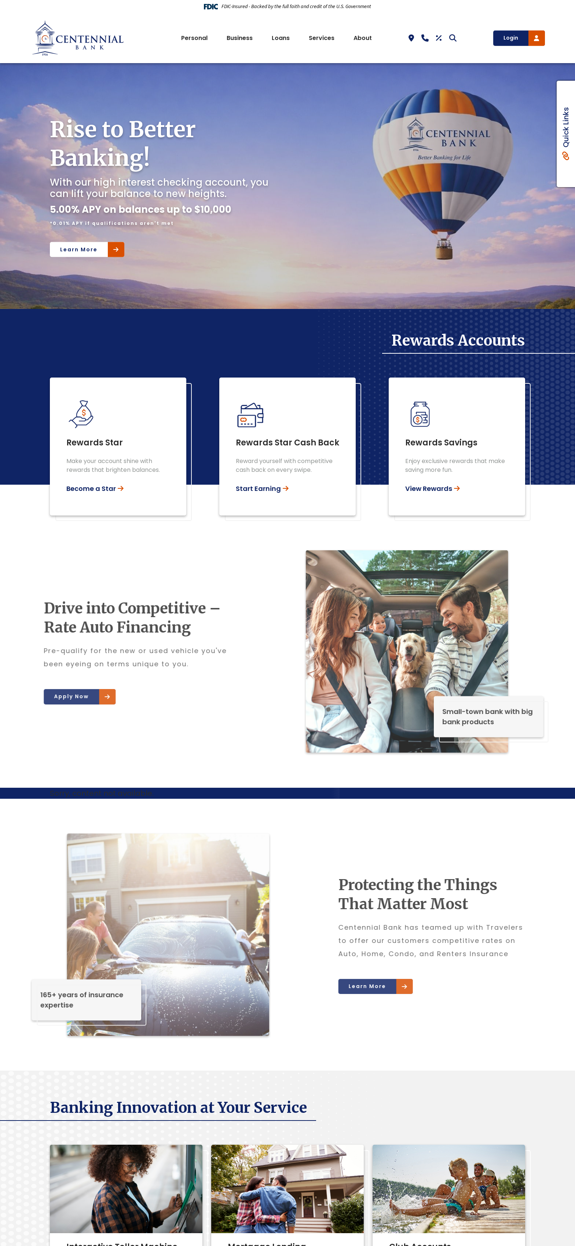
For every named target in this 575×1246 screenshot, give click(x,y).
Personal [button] (194, 38)
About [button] (363, 38)
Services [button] (321, 38)
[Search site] (453, 38)
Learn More (79, 249)
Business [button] (240, 38)
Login (510, 37)
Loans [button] (281, 38)
